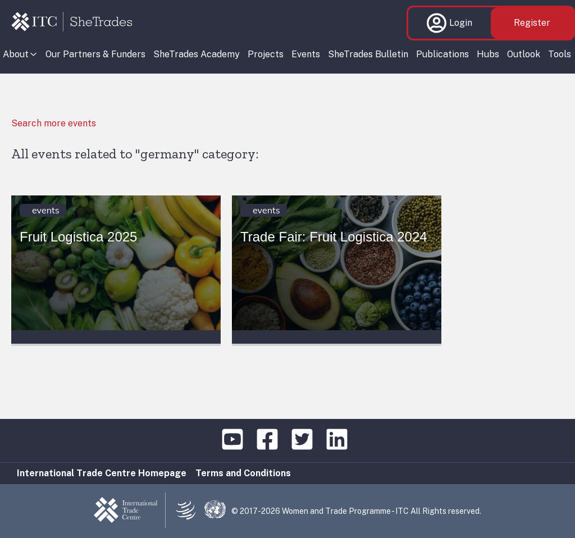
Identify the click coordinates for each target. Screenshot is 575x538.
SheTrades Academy (196, 54)
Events (305, 54)
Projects (266, 54)
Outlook (523, 54)
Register (532, 22)
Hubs (488, 54)
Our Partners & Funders (95, 54)
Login (449, 23)
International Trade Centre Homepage (101, 473)
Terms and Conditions (243, 473)
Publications (442, 54)
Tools (559, 54)
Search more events (53, 123)
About (16, 54)
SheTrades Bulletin (368, 54)
